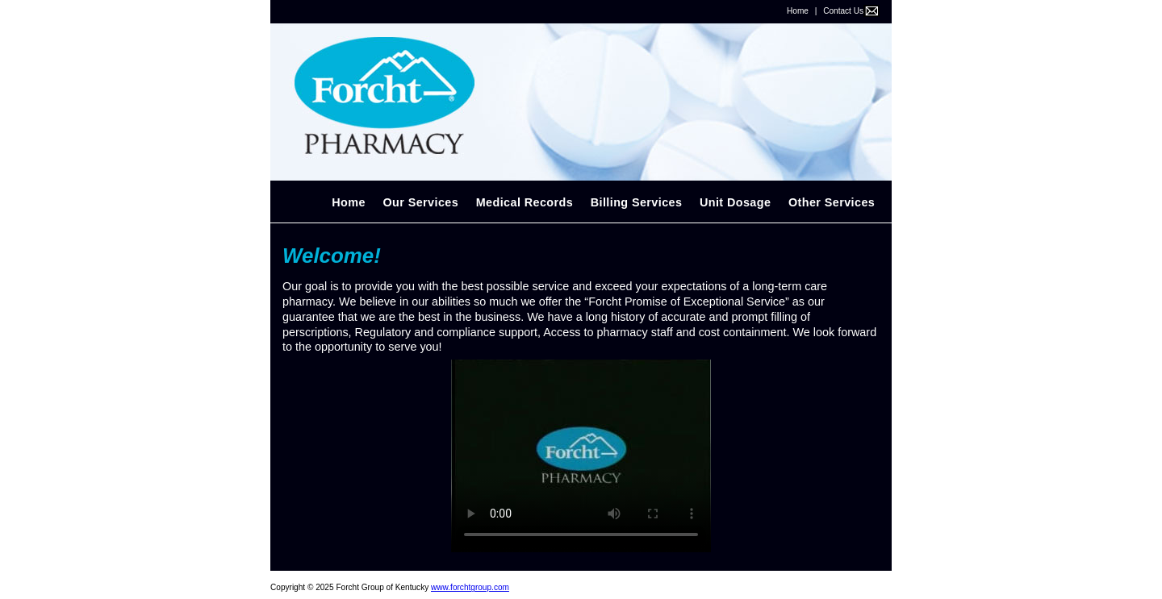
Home (798, 10)
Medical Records (524, 202)
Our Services (420, 202)
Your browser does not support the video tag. (581, 456)
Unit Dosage (735, 202)
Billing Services (637, 202)
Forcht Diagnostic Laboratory (581, 102)
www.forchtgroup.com (470, 587)
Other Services (831, 202)
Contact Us (843, 10)
